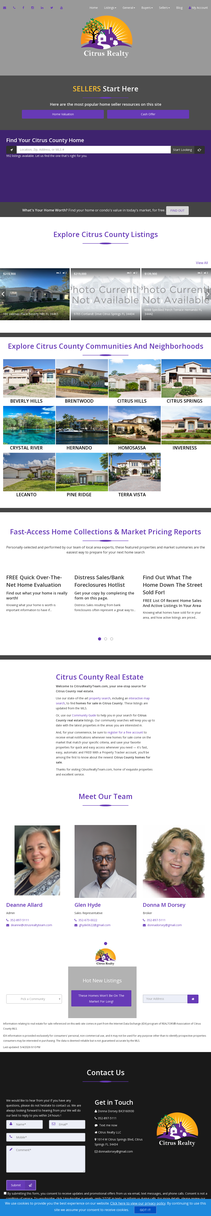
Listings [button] (110, 8)
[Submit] (21, 1178)
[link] (192, 996)
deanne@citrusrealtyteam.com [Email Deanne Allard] (29, 924)
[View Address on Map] (120, 1138)
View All (202, 262)
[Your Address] (165, 996)
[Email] (67, 1120)
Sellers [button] (164, 8)
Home (93, 8)
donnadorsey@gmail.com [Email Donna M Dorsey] (162, 924)
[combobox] (34, 996)
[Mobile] (45, 1132)
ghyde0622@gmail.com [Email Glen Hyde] (92, 924)
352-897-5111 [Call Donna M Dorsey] (154, 919)
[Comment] (45, 1153)
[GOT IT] (145, 1210)
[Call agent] (14, 8)
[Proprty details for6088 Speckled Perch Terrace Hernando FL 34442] (176, 293)
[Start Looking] (188, 150)
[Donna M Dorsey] (174, 865)
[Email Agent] (6, 8)
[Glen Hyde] (105, 865)
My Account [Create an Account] (198, 8)
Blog (179, 8)
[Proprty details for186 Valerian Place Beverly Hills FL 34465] (35, 293)
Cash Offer (148, 114)
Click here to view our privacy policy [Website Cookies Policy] (138, 1203)
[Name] (24, 1120)
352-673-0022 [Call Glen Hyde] (85, 919)
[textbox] (34, 996)
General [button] (129, 8)
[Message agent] (120, 1121)
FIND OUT (177, 210)
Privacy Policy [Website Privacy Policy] (105, 1197)
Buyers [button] (147, 8)
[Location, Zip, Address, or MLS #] (105, 149)
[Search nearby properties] (11, 150)
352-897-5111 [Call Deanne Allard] (17, 919)
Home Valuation (63, 114)
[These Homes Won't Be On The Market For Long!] (101, 995)
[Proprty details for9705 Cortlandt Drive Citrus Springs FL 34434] (105, 293)
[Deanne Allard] (37, 865)
